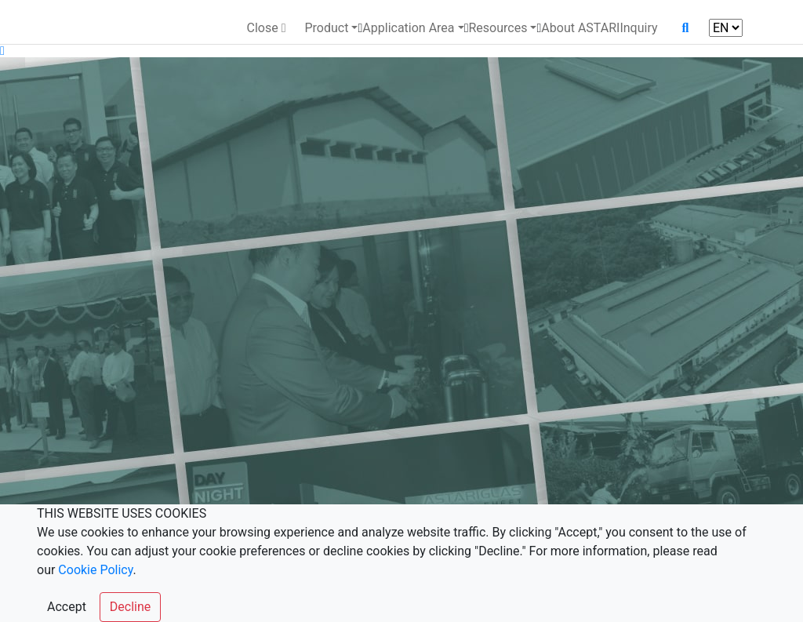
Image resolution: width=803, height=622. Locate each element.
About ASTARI (580, 27)
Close (265, 27)
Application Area (408, 27)
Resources (497, 27)
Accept (66, 606)
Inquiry (638, 27)
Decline (130, 606)
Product (326, 27)
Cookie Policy (95, 569)
